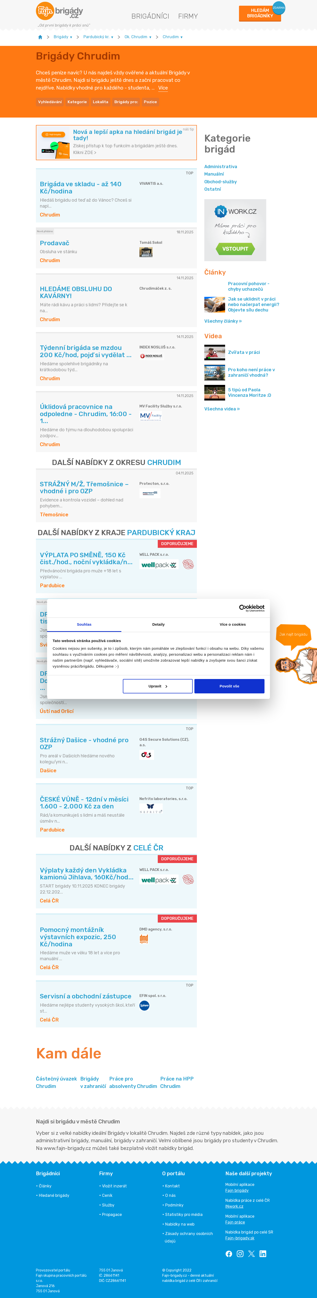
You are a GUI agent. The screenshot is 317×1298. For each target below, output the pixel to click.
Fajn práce (235, 1221)
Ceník (107, 1194)
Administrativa (220, 165)
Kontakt (172, 1185)
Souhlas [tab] (84, 624)
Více (163, 87)
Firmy (188, 16)
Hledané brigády (54, 1194)
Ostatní (212, 188)
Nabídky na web (179, 1223)
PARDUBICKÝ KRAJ (161, 531)
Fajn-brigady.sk (239, 1237)
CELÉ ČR (148, 847)
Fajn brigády (237, 1189)
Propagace (112, 1213)
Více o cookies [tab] (233, 624)
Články (45, 1185)
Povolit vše (229, 686)
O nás (170, 1194)
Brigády (93, 1082)
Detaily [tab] (158, 624)
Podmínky (174, 1204)
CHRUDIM (164, 461)
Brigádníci (150, 16)
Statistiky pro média (184, 1213)
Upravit (158, 686)
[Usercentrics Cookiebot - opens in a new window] (242, 608)
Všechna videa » (222, 408)
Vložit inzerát (114, 1185)
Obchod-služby (220, 181)
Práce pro (133, 1082)
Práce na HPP (177, 1082)
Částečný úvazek (56, 1082)
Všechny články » (223, 320)
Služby (108, 1204)
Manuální (214, 173)
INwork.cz (234, 1205)
